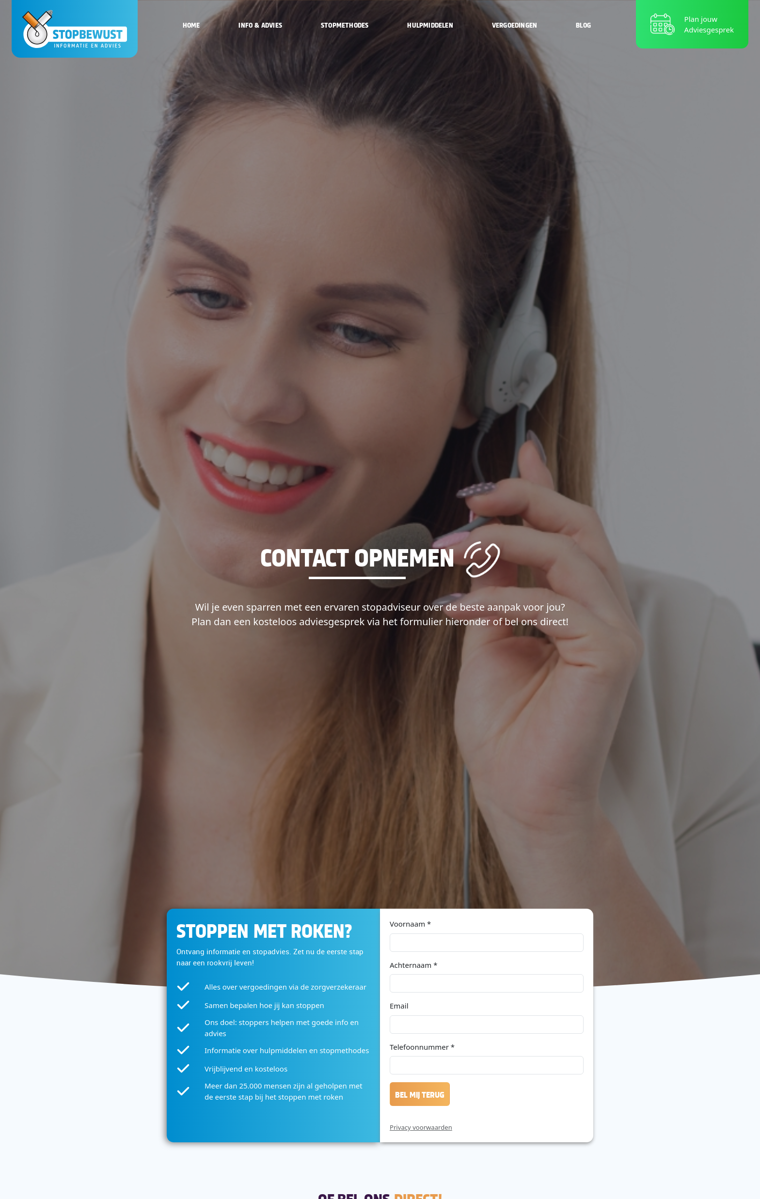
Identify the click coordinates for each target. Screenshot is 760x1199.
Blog (583, 24)
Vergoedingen (514, 24)
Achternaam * (413, 965)
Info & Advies (260, 24)
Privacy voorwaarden (421, 1127)
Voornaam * (410, 924)
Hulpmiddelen (430, 24)
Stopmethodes (344, 24)
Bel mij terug (419, 1094)
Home (191, 24)
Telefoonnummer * (422, 1047)
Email (399, 1005)
